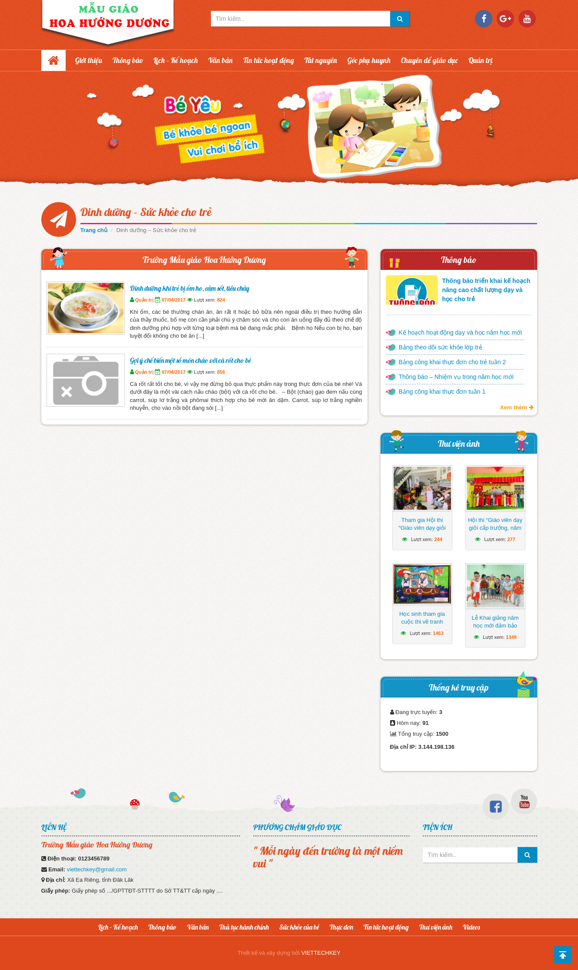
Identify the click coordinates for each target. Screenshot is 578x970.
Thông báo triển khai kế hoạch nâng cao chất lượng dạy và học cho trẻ (486, 289)
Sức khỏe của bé (299, 927)
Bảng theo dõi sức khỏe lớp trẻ (440, 347)
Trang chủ (93, 230)
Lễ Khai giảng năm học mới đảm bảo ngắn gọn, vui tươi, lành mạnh (495, 629)
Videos (471, 927)
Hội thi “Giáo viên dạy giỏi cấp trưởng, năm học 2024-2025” (495, 528)
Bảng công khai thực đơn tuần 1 (442, 391)
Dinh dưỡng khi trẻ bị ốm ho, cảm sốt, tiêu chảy (189, 288)
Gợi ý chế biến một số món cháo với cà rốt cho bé (190, 360)
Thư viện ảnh (459, 443)
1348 (511, 637)
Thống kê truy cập (458, 687)
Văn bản (220, 60)
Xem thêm (517, 407)
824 (221, 299)
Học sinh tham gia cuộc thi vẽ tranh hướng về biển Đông (422, 622)
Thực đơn (341, 927)
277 (511, 539)
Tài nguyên (320, 60)
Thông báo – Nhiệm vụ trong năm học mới (456, 376)
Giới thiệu (88, 60)
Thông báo (128, 60)
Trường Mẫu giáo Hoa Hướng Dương (204, 259)
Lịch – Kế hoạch (176, 60)
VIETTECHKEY (321, 953)
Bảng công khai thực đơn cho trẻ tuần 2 (452, 362)
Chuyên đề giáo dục (429, 60)
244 (438, 539)
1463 (438, 633)
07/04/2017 (174, 299)
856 (221, 372)
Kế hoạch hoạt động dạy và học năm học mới (460, 332)
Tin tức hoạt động (268, 60)
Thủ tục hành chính (244, 927)
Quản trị (480, 60)
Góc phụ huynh (369, 60)
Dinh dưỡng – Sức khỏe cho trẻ (145, 212)
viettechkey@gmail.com (97, 869)
